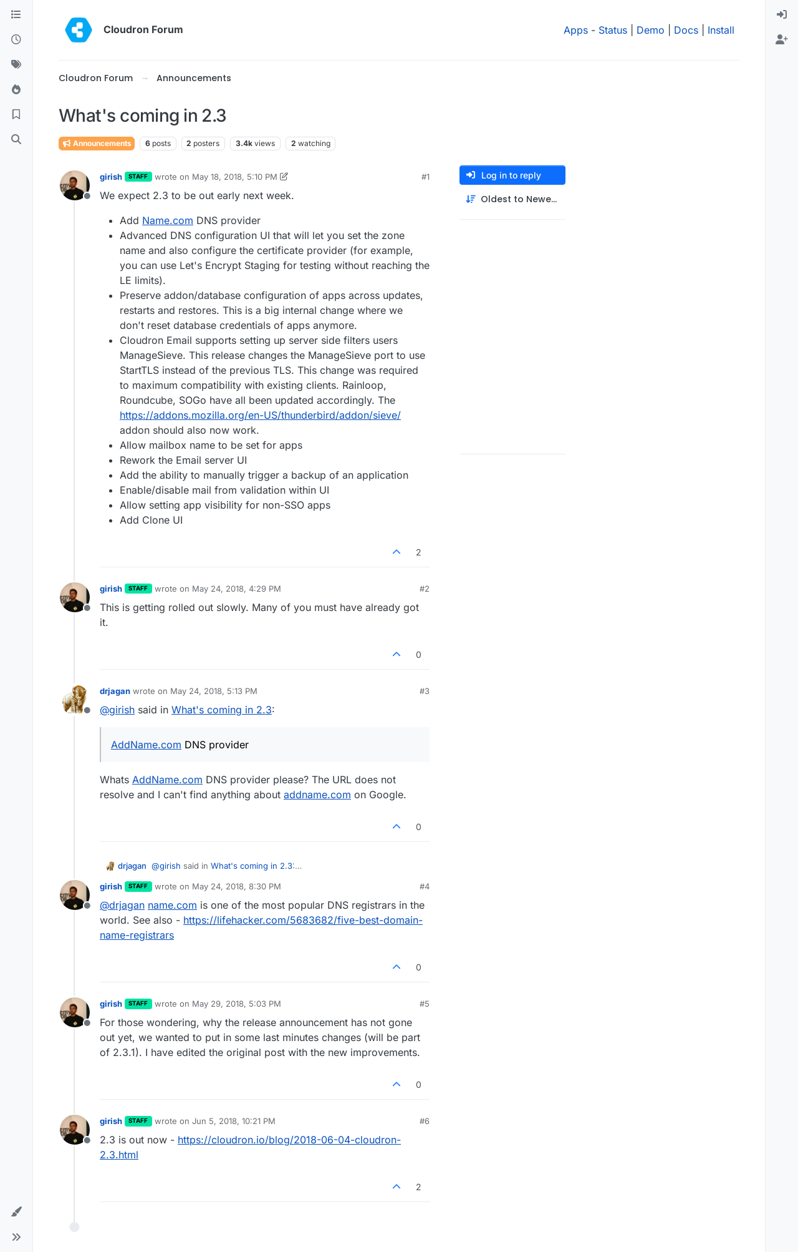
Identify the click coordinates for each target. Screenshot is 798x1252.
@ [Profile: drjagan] (122, 905)
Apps (576, 30)
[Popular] (16, 90)
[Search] (16, 140)
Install (721, 30)
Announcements (97, 143)
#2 (425, 589)
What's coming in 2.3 (221, 709)
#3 (425, 691)
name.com (172, 905)
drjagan (115, 691)
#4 (425, 886)
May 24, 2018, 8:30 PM (236, 886)
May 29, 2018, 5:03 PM (236, 1004)
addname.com (317, 794)
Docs (686, 30)
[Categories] (16, 15)
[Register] (782, 40)
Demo (651, 30)
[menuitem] (782, 15)
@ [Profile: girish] (117, 709)
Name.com (167, 220)
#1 (425, 177)
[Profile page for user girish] (75, 185)
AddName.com (146, 744)
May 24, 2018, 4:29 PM (236, 589)
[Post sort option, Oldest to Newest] (512, 199)
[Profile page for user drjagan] (75, 700)
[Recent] (16, 40)
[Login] (782, 15)
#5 (425, 1004)
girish (111, 177)
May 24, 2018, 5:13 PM (213, 691)
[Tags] (16, 65)
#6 (425, 1121)
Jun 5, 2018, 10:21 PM (234, 1121)
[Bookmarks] (16, 115)
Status (612, 30)
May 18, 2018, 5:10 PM (234, 177)
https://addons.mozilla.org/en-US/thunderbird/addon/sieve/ (260, 415)
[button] (16, 1212)
